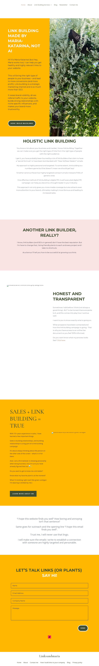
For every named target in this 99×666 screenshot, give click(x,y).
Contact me (74, 5)
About (30, 5)
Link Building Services (42, 5)
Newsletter (63, 5)
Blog (55, 5)
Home (23, 5)
